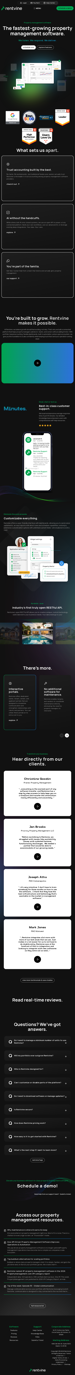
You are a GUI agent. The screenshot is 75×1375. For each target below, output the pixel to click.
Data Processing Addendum (61, 1293)
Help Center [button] (49, 3)
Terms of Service (63, 1286)
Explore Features (45, 47)
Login (23, 3)
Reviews (14, 1268)
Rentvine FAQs (37, 1092)
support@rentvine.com (54, 1361)
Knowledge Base (37, 1265)
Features (13, 1262)
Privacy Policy (57, 1296)
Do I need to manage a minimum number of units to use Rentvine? (40, 973)
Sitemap (67, 1296)
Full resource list (37, 1237)
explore (10, 232)
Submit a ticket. (65, 1126)
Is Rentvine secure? (23, 1041)
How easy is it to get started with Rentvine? (35, 1068)
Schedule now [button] (28, 47)
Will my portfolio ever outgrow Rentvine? (33, 987)
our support (12, 278)
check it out (12, 184)
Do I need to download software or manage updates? (39, 1028)
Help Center (37, 1262)
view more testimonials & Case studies (37, 912)
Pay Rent (35, 3)
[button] (27, 1310)
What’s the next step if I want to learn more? (35, 1082)
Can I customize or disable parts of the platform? (37, 1014)
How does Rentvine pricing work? (30, 1055)
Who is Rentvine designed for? (28, 1001)
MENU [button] (37, 8)
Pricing (14, 1265)
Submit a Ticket (38, 1272)
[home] (11, 8)
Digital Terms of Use (60, 1289)
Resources (14, 1272)
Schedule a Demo (65, 8)
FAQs (37, 1268)
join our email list (37, 1324)
